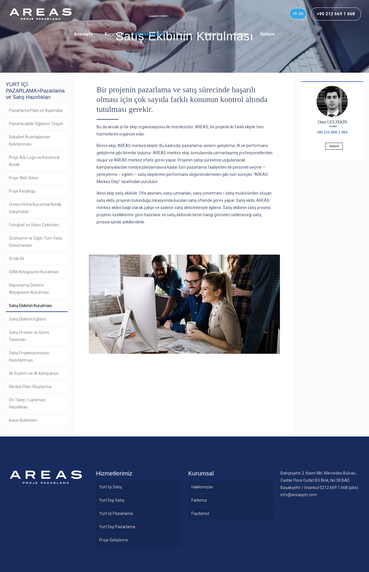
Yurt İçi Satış (110, 487)
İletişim (334, 146)
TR (295, 14)
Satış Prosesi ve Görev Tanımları (29, 336)
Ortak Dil (16, 258)
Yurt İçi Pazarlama (116, 513)
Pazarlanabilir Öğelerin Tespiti (36, 123)
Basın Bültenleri (23, 420)
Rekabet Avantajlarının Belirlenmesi (29, 140)
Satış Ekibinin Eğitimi (27, 319)
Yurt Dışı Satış (111, 500)
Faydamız (200, 513)
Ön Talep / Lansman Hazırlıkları (27, 403)
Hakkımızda (202, 487)
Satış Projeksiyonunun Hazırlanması (29, 356)
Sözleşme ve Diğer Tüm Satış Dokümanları (35, 242)
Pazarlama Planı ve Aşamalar (36, 110)
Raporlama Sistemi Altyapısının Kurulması (29, 289)
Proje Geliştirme (113, 540)
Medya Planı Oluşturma (30, 386)
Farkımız (199, 500)
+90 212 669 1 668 (336, 13)
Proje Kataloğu (22, 191)
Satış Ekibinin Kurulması (30, 305)
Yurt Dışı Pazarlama (117, 526)
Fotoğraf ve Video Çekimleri (34, 225)
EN (301, 14)
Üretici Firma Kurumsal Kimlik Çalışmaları (35, 208)
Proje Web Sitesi (23, 178)
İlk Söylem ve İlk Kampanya (33, 373)
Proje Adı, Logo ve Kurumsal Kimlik (34, 161)
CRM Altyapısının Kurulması (34, 272)
